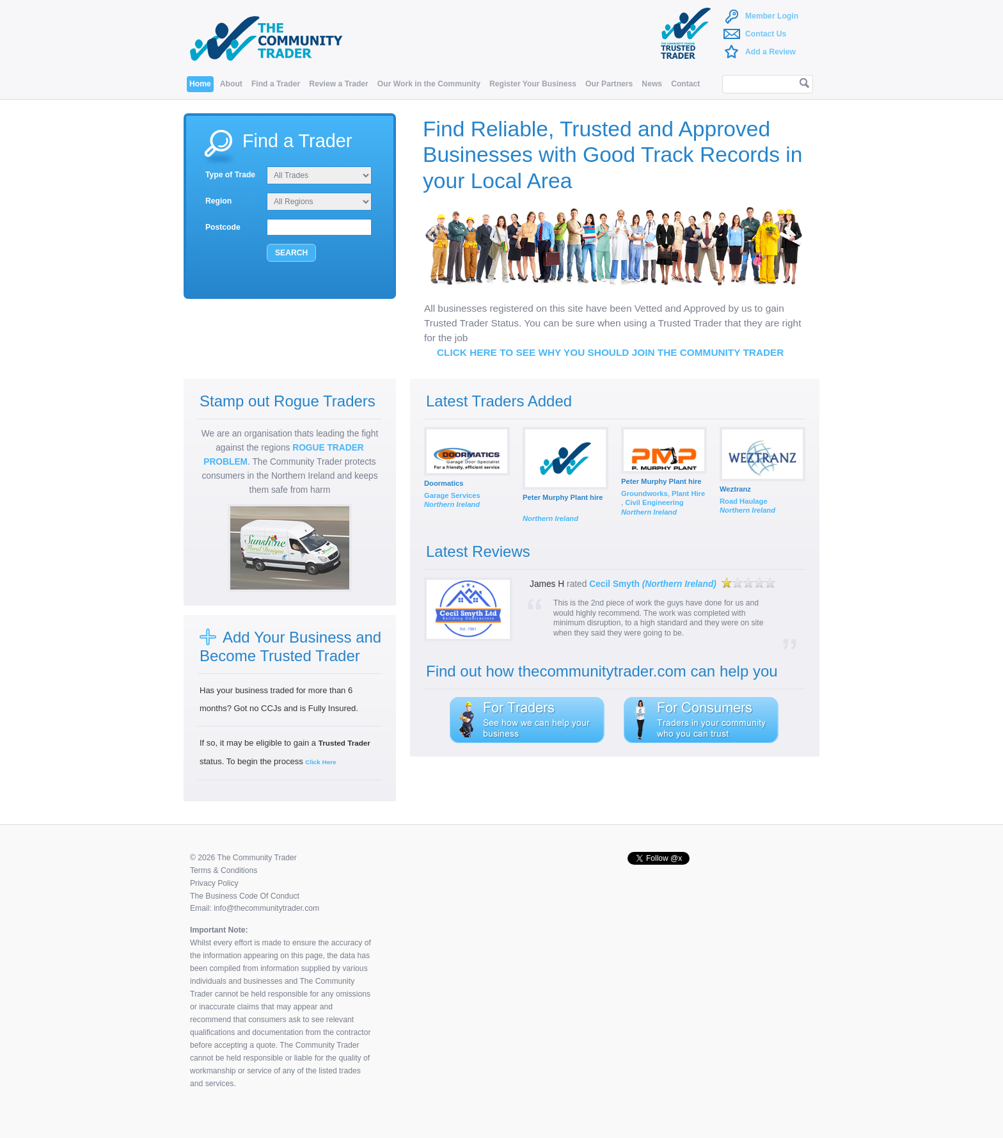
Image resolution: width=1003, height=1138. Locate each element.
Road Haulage (744, 501)
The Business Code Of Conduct (244, 896)
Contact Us (765, 33)
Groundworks (644, 493)
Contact (685, 83)
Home (200, 83)
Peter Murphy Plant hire (563, 497)
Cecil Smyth (652, 584)
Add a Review (770, 51)
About (231, 83)
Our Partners (609, 83)
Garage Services (452, 495)
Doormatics (444, 483)
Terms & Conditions (223, 870)
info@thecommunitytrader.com (266, 908)
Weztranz (735, 489)
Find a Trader (275, 83)
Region (218, 200)
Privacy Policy (214, 883)
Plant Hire (688, 493)
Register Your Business (532, 83)
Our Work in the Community (428, 83)
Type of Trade (230, 174)
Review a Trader (338, 83)
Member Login (771, 16)
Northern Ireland (452, 504)
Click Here (320, 761)
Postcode (223, 227)
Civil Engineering (654, 502)
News (652, 83)
